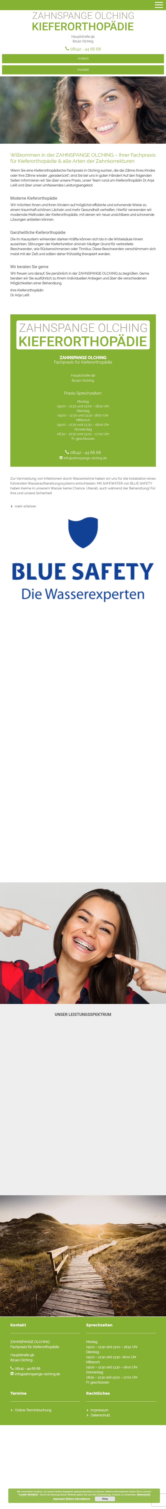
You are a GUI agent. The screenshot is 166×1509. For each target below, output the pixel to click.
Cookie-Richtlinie (28, 1494)
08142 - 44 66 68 (85, 49)
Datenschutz (100, 1415)
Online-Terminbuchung (33, 1410)
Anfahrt (83, 58)
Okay (105, 1498)
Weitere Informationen (78, 1499)
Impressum (99, 1410)
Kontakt (83, 70)
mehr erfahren (25, 506)
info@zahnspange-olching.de (85, 458)
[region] (83, 110)
